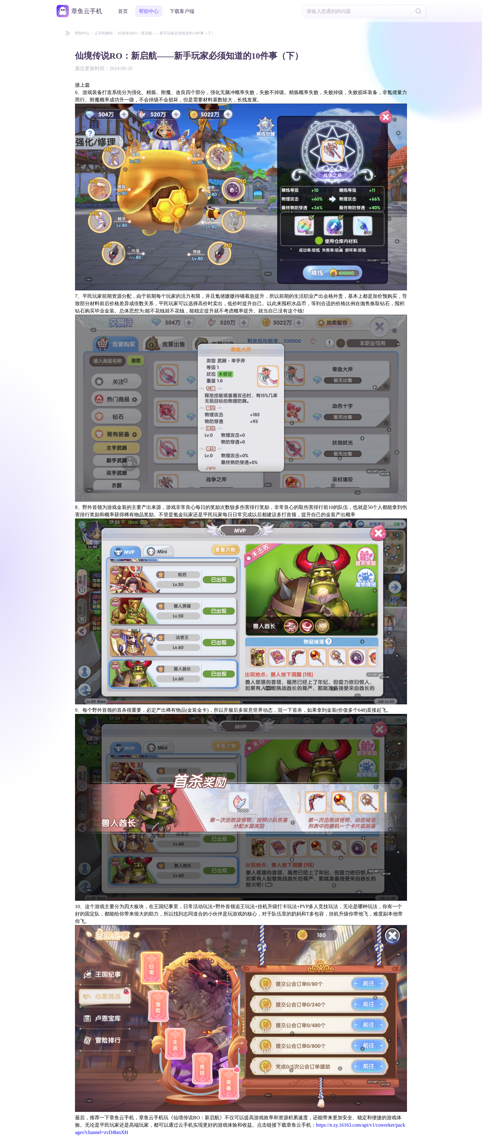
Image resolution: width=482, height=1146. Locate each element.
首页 (123, 11)
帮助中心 (149, 11)
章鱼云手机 (86, 11)
